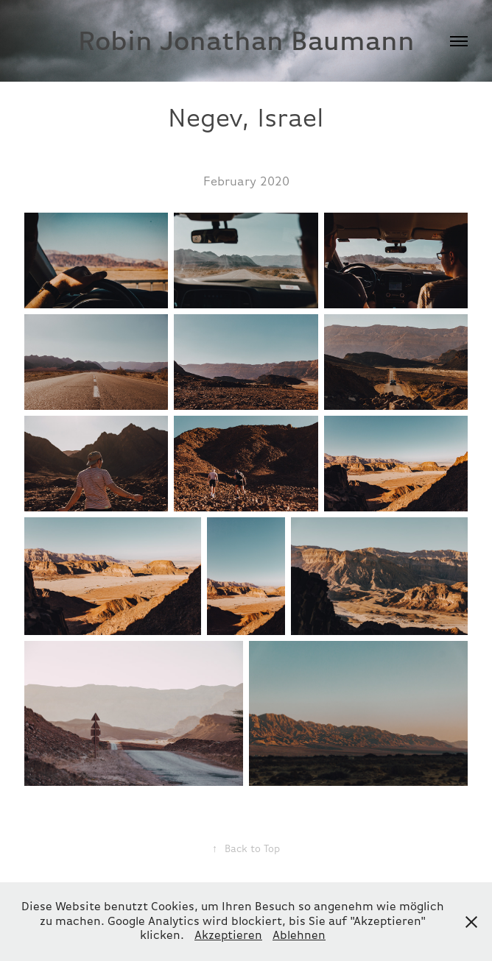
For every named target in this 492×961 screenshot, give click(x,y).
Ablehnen (299, 935)
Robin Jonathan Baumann (246, 41)
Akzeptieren (228, 935)
